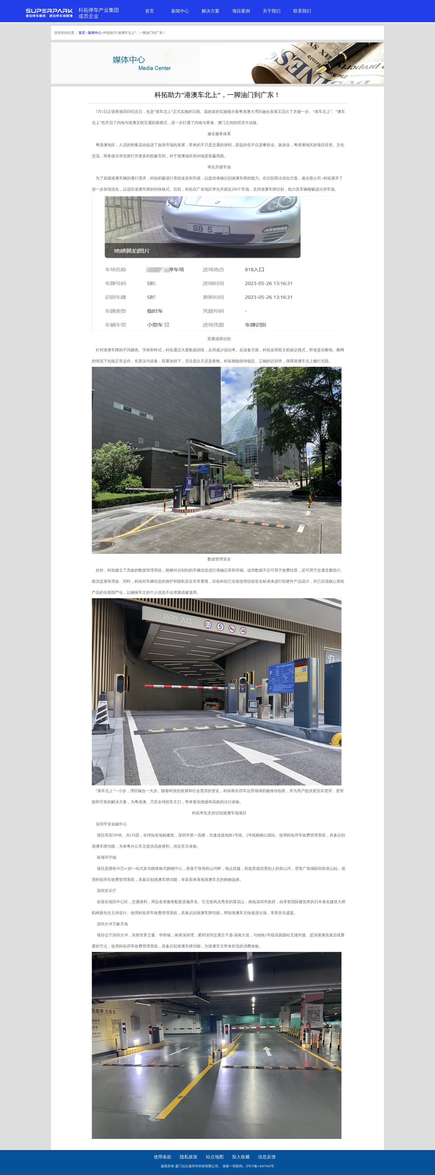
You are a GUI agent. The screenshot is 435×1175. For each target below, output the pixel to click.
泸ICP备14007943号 (260, 1166)
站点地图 (215, 1156)
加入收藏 (241, 1156)
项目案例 (241, 11)
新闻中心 (180, 11)
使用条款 (162, 1156)
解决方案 (210, 11)
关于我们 (271, 11)
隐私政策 (189, 1156)
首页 (149, 11)
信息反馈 (267, 1156)
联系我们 (302, 11)
